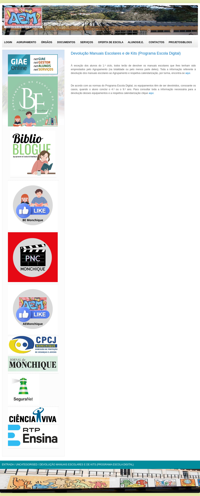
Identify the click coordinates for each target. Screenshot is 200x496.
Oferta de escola (110, 42)
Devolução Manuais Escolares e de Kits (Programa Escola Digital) (126, 53)
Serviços (86, 42)
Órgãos (46, 42)
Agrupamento (26, 42)
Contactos (156, 42)
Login (8, 42)
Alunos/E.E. (136, 42)
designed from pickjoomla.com (100, 480)
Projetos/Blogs (180, 42)
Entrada (8, 464)
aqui (187, 73)
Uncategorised (27, 464)
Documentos (66, 42)
